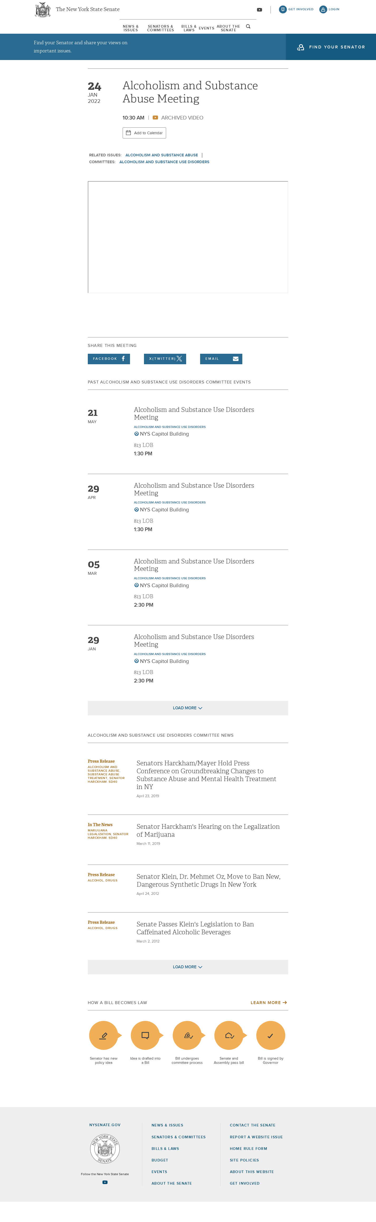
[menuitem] (49, 34)
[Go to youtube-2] (259, 13)
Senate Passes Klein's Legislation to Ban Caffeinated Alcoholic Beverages (195, 948)
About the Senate (172, 1203)
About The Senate (291, 34)
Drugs (111, 900)
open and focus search (334, 35)
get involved (301, 13)
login (334, 13)
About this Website (252, 1192)
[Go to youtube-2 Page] (105, 1202)
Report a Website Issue (256, 1157)
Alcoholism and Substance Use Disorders (164, 182)
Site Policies (244, 1180)
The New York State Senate (88, 13)
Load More (184, 728)
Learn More (266, 1023)
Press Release (101, 781)
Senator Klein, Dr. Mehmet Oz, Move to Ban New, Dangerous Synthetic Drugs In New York (208, 901)
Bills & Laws (187, 34)
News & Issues (49, 34)
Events (236, 34)
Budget (160, 1180)
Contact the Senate (253, 1145)
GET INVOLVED (245, 1203)
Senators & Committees (120, 34)
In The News (100, 844)
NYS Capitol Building (164, 454)
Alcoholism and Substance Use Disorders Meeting (194, 433)
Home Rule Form (249, 1168)
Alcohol (95, 900)
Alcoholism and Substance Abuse (162, 175)
